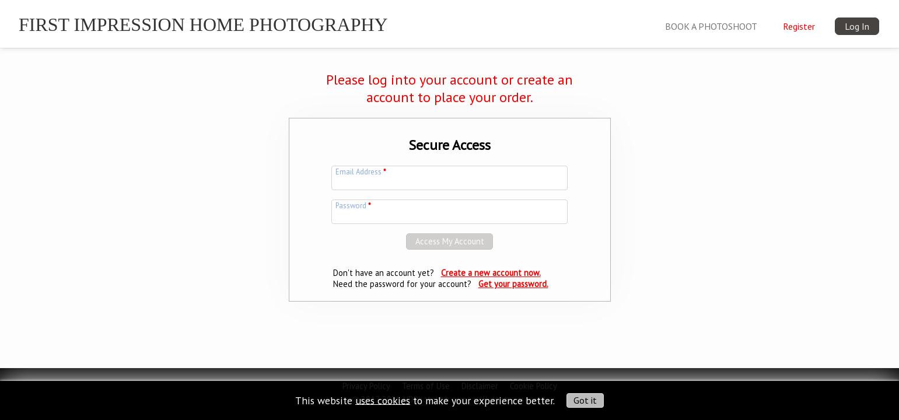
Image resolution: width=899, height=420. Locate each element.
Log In (857, 26)
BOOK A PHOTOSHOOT (711, 26)
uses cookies (382, 400)
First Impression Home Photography (203, 24)
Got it (585, 400)
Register (799, 26)
